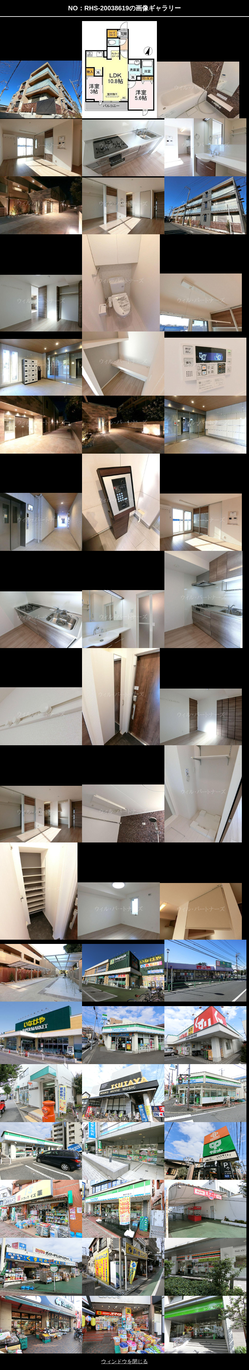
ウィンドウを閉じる (124, 1361)
